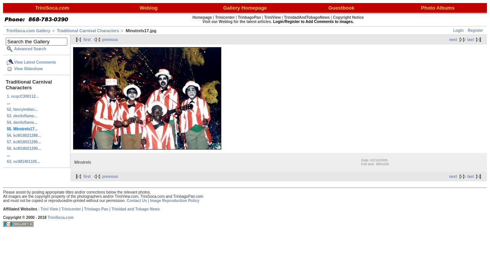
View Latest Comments (35, 62)
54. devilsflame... (22, 122)
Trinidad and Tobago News (135, 209)
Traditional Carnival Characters (88, 30)
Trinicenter (71, 209)
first (87, 40)
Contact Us (137, 201)
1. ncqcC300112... (23, 96)
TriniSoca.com (60, 217)
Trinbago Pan (96, 209)
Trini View (50, 209)
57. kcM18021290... (24, 142)
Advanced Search (30, 49)
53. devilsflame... (22, 116)
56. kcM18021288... (24, 135)
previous (110, 40)
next (453, 40)
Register (475, 30)
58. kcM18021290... (24, 148)
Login (458, 30)
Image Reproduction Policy (174, 201)
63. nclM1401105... (23, 161)
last (470, 40)
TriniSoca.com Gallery (28, 30)
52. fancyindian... (22, 109)
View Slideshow (28, 69)
